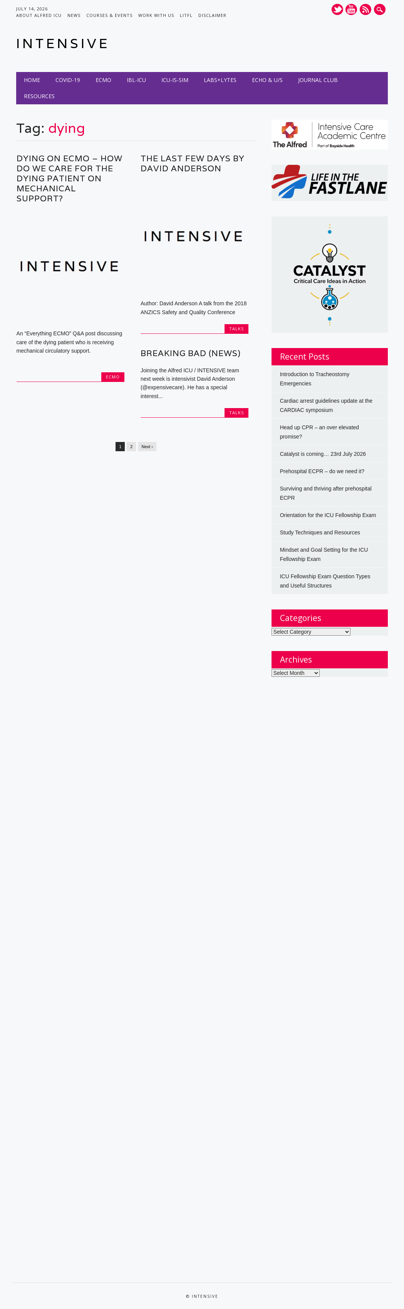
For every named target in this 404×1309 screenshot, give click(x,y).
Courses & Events (109, 15)
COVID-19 (67, 80)
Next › (147, 446)
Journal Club (318, 80)
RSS (365, 9)
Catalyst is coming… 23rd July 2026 (323, 454)
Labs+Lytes (220, 80)
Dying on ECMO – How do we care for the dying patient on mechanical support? (69, 178)
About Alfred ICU (39, 15)
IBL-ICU (136, 80)
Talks (236, 328)
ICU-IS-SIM (174, 80)
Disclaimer (212, 15)
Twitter (337, 9)
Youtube (351, 9)
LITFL (186, 15)
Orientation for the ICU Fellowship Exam (328, 515)
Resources (39, 96)
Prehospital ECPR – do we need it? (322, 471)
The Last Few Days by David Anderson (193, 163)
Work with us (156, 15)
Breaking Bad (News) (191, 353)
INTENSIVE (63, 43)
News (73, 15)
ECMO (103, 80)
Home (32, 80)
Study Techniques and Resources (320, 532)
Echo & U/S (267, 80)
